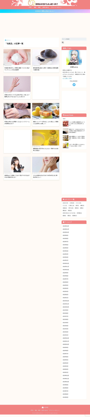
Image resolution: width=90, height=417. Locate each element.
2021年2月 (65, 333)
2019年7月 (65, 393)
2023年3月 (65, 254)
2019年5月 (65, 399)
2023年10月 (66, 232)
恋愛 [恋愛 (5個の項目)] (81, 208)
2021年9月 (65, 311)
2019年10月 (66, 384)
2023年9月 (65, 235)
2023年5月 (65, 248)
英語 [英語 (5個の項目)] (69, 215)
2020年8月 (65, 352)
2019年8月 (65, 390)
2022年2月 (65, 295)
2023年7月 (65, 242)
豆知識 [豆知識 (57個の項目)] (74, 215)
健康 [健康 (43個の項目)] (82, 205)
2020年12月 (66, 339)
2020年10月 (66, 346)
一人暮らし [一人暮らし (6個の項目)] (71, 205)
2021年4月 (65, 327)
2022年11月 (66, 267)
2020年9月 (65, 349)
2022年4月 (65, 289)
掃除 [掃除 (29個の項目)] (64, 210)
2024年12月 (66, 226)
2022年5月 (65, 286)
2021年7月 (65, 317)
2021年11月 (66, 305)
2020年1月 (65, 374)
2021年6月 (65, 320)
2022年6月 (65, 283)
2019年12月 (66, 377)
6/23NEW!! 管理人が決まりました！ (45, 11)
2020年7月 (65, 355)
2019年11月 (66, 380)
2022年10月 (66, 270)
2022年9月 (65, 273)
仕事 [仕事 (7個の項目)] (77, 205)
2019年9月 (65, 387)
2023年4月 (65, 251)
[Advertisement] (45, 25)
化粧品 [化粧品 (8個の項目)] (65, 208)
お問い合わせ (45, 7)
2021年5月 (65, 324)
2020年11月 (66, 342)
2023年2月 (65, 257)
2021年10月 (66, 308)
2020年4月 (65, 365)
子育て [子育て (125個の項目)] (70, 208)
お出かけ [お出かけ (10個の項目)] (65, 202)
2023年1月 (65, 260)
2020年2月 (65, 371)
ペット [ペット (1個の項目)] (65, 205)
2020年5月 (65, 361)
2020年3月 (65, 368)
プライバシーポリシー (56, 7)
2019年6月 (65, 396)
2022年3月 (65, 292)
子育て (30, 7)
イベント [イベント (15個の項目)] (78, 202)
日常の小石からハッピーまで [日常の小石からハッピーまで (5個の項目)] (69, 213)
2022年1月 (65, 298)
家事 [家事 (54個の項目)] (76, 208)
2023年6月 (65, 245)
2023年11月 (66, 229)
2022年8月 (65, 276)
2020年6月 (65, 358)
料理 (39, 7)
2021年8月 (65, 314)
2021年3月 (65, 330)
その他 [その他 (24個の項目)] (72, 202)
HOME (45, 410)
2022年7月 (65, 279)
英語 (35, 7)
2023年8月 (65, 238)
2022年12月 (66, 264)
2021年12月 (66, 301)
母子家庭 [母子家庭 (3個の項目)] (79, 213)
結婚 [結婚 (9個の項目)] (64, 215)
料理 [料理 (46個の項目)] (70, 210)
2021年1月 (65, 336)
